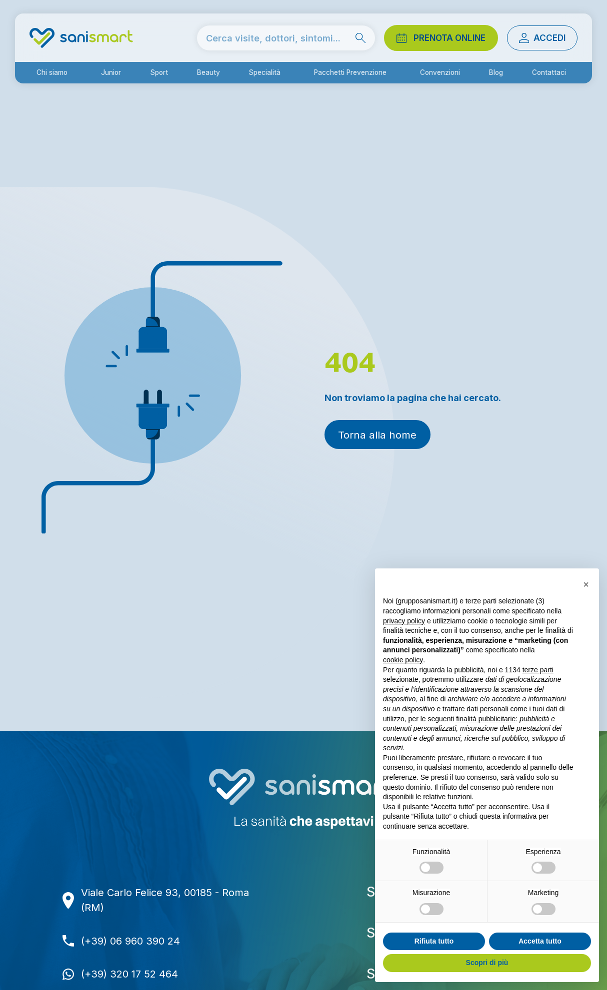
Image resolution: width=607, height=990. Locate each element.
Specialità (264, 72)
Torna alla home (377, 435)
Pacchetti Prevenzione (350, 72)
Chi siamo (52, 72)
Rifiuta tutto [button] (434, 941)
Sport (159, 72)
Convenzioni (440, 72)
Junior (111, 72)
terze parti (538, 670)
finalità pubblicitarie (486, 719)
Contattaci (549, 72)
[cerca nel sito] (286, 37)
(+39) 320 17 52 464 (129, 974)
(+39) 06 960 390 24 (130, 941)
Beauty (208, 72)
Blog (496, 72)
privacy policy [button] (404, 621)
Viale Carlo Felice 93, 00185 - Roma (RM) (165, 900)
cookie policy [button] (403, 660)
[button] (586, 584)
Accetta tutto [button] (540, 941)
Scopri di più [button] (487, 963)
